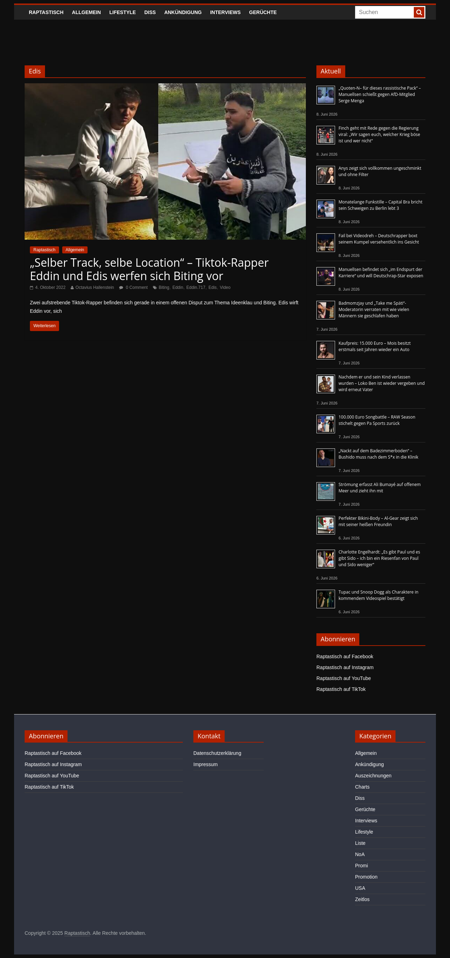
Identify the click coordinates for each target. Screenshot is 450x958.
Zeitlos (362, 899)
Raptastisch (46, 12)
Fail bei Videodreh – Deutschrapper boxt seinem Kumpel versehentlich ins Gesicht (379, 239)
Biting (164, 287)
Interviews (225, 12)
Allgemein (86, 12)
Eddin (177, 287)
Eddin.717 (195, 287)
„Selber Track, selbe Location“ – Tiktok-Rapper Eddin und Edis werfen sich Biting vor (149, 269)
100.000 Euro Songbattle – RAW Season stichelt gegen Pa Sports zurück (377, 420)
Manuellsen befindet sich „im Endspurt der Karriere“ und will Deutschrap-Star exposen (381, 272)
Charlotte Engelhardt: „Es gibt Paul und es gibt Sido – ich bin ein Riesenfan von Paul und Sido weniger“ (379, 558)
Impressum (205, 764)
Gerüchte (263, 12)
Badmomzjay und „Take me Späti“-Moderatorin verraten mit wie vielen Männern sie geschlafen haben (374, 309)
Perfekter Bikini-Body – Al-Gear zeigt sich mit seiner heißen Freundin (378, 521)
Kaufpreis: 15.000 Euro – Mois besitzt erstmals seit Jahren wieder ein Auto (375, 346)
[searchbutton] (419, 12)
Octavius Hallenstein (95, 287)
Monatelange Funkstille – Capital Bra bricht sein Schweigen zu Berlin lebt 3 (381, 205)
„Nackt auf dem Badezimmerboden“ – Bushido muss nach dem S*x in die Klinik (378, 454)
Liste (360, 843)
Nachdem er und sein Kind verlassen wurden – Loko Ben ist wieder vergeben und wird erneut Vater (382, 383)
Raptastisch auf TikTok (341, 689)
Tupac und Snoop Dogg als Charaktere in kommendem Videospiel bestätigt (378, 595)
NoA (360, 854)
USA (360, 888)
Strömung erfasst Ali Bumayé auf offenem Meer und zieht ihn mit (380, 487)
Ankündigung (183, 12)
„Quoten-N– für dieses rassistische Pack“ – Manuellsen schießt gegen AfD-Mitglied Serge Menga (380, 94)
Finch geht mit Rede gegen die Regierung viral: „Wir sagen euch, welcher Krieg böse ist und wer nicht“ (379, 134)
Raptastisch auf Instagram (345, 667)
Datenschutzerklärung (217, 753)
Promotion (366, 877)
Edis (212, 287)
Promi (361, 865)
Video (225, 287)
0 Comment (133, 287)
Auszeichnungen (373, 775)
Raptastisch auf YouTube (343, 678)
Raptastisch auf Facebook (344, 656)
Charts (362, 787)
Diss (150, 12)
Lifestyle (122, 12)
